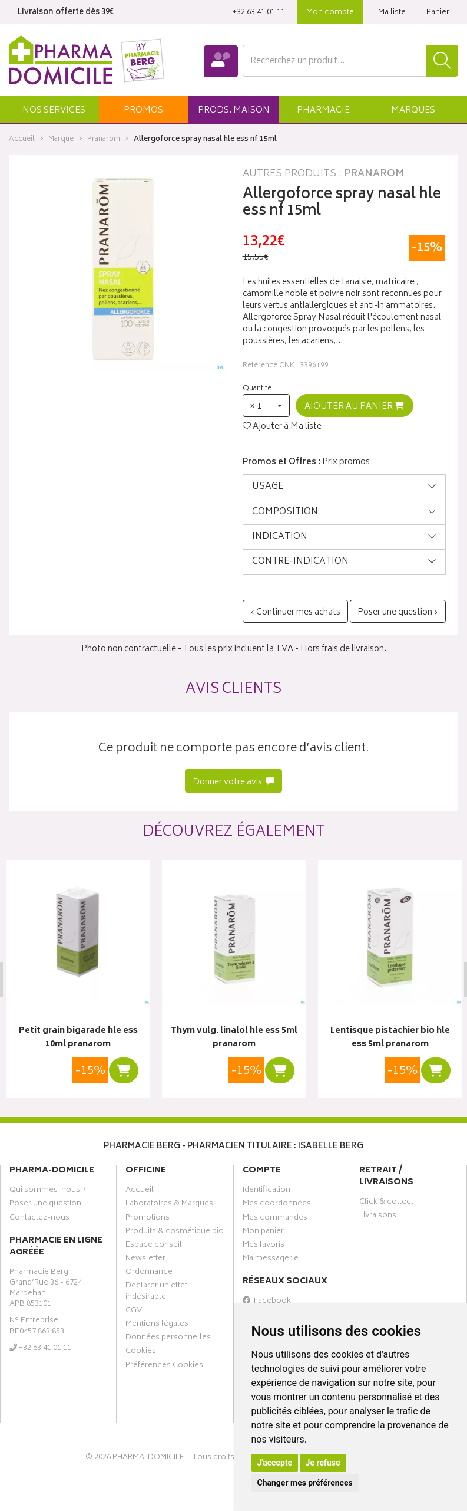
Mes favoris (263, 1246)
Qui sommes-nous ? (47, 1191)
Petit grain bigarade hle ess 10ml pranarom (77, 1037)
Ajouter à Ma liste (282, 427)
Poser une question (45, 1205)
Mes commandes (275, 1218)
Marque (61, 139)
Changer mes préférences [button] (305, 1482)
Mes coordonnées (277, 1205)
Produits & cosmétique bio (174, 1232)
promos (143, 110)
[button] (54, 109)
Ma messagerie (271, 1260)
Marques (413, 110)
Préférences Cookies (164, 1366)
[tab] (344, 487)
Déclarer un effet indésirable (156, 1292)
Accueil (22, 139)
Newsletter (145, 1260)
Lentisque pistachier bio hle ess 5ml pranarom (389, 1037)
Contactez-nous (39, 1218)
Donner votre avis (233, 782)
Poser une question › (397, 612)
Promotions (147, 1218)
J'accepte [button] (275, 1462)
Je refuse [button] (323, 1462)
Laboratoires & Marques (169, 1205)
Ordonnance (149, 1273)
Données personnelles (168, 1339)
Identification (266, 1191)
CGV (133, 1312)
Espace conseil (153, 1246)
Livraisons (377, 1217)
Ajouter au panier (354, 406)
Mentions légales (156, 1325)
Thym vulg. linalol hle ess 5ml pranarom (233, 1037)
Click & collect (386, 1203)
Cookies (140, 1352)
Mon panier (263, 1232)
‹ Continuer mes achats (295, 612)
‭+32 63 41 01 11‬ (259, 12)
